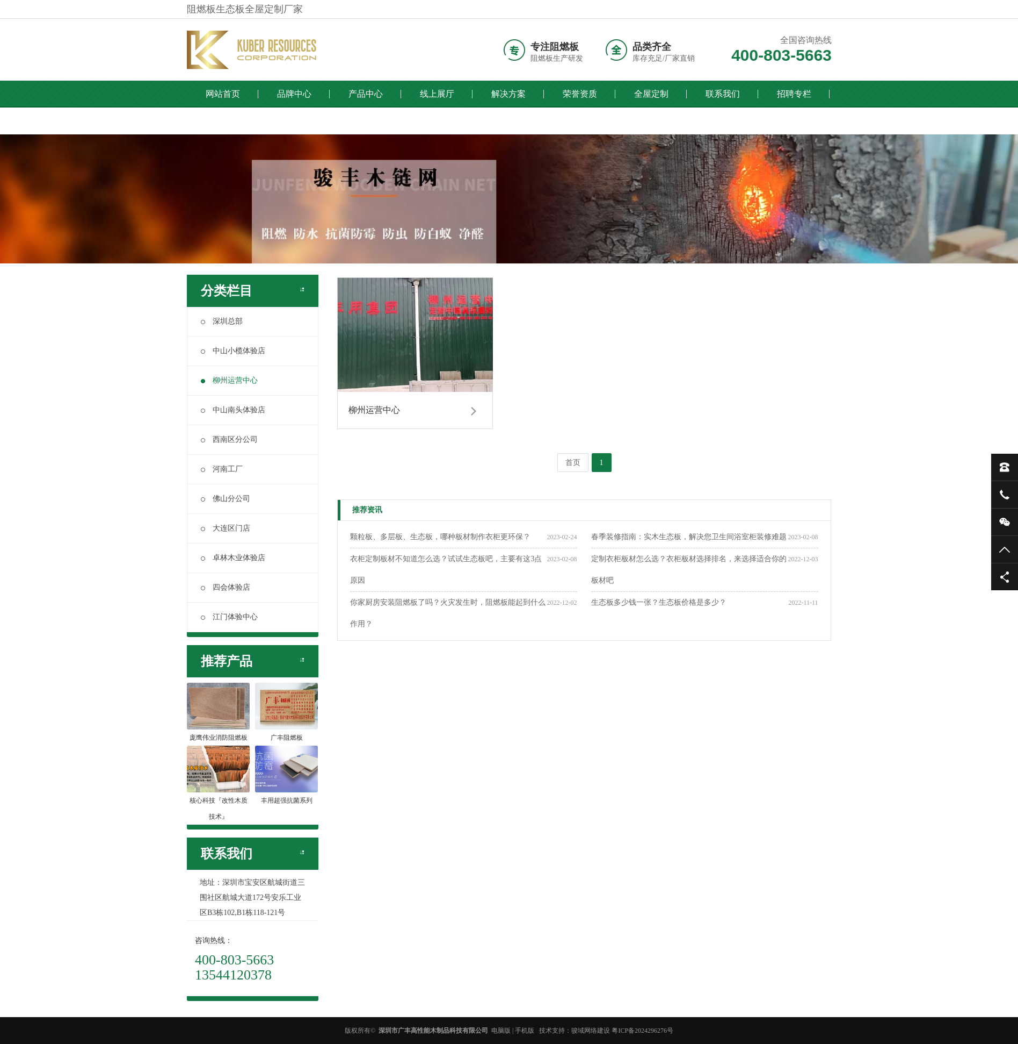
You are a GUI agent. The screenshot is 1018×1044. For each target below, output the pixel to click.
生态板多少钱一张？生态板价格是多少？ (658, 602)
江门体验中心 (229, 617)
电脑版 (501, 1030)
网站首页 (223, 93)
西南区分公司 (229, 439)
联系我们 (723, 93)
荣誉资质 (580, 93)
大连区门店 (225, 528)
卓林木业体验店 (233, 558)
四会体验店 (225, 587)
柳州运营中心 (229, 380)
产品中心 (365, 93)
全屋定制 (651, 93)
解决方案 (508, 93)
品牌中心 (294, 93)
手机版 (524, 1030)
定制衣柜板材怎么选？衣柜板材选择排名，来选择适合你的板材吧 (689, 569)
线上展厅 (437, 93)
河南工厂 (222, 469)
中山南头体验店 (233, 410)
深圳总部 (222, 321)
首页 (572, 463)
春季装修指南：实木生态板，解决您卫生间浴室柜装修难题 (689, 537)
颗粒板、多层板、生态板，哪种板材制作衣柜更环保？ (440, 537)
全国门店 (223, 120)
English (294, 120)
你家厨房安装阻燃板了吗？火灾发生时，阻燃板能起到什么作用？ (448, 613)
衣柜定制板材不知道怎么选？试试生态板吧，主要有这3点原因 (446, 569)
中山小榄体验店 (233, 351)
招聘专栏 (794, 93)
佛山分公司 (225, 499)
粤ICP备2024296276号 (642, 1030)
